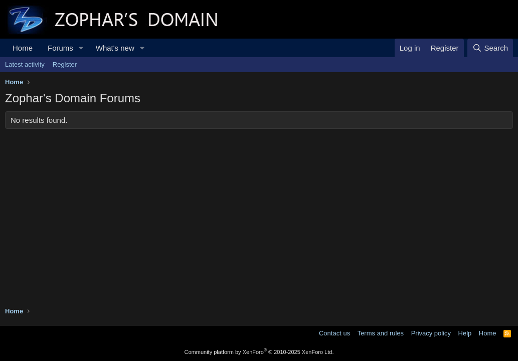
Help (465, 333)
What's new (115, 48)
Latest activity (25, 64)
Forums (60, 48)
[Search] (490, 48)
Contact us (334, 333)
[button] (81, 48)
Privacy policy (431, 333)
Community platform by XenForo (259, 352)
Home (23, 48)
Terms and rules (381, 333)
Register (65, 64)
